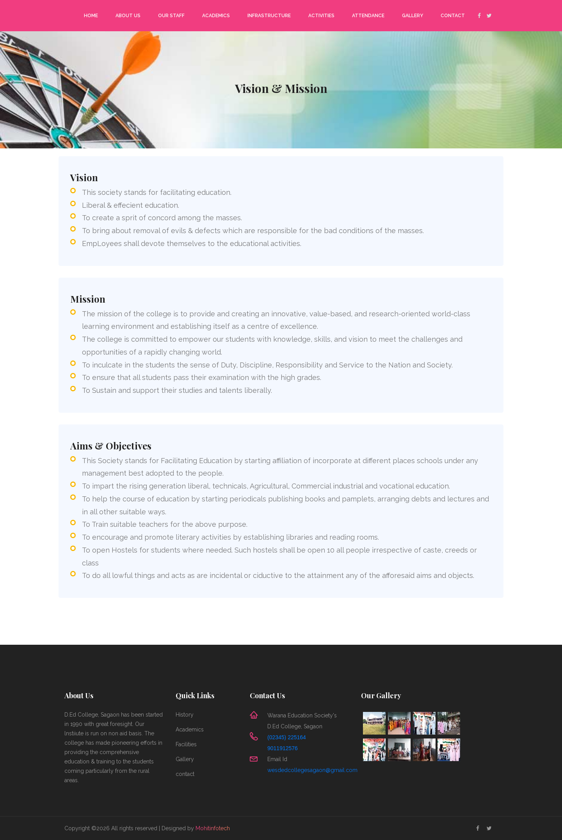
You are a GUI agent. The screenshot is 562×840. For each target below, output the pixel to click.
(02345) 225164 (286, 737)
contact (185, 774)
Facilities (186, 744)
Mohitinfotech (213, 828)
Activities (321, 15)
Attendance (368, 15)
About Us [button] (128, 15)
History (185, 715)
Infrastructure (269, 15)
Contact (453, 15)
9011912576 (282, 748)
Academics (216, 15)
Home (91, 15)
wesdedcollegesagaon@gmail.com (312, 770)
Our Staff (171, 15)
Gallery (412, 15)
